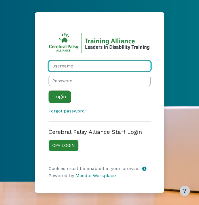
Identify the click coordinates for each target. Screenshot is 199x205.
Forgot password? (68, 111)
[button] (144, 168)
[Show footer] (185, 191)
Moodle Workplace (96, 175)
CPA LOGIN (63, 145)
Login (59, 96)
